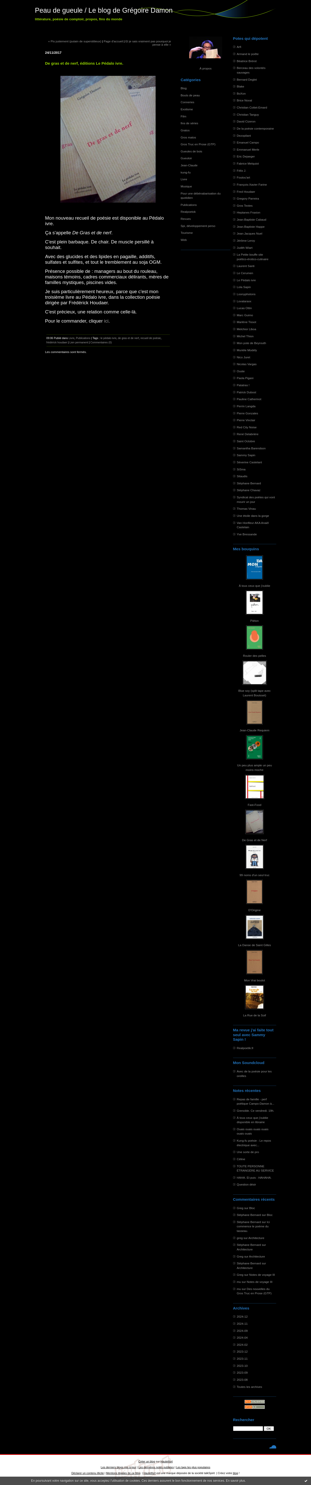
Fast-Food (254, 804)
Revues (186, 218)
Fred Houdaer (246, 191)
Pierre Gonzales (247, 413)
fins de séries (189, 123)
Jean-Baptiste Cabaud (251, 219)
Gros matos (188, 137)
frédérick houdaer (56, 342)
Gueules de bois (191, 151)
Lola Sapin (244, 287)
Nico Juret (243, 357)
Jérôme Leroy (246, 240)
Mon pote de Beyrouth (251, 343)
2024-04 (242, 1337)
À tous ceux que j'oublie (254, 585)
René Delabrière (248, 434)
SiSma (241, 469)
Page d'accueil (113, 41)
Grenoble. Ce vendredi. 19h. (255, 1110)
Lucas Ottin (244, 308)
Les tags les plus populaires (193, 1467)
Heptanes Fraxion (248, 212)
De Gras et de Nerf (254, 840)
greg (240, 1238)
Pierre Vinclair (246, 420)
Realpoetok (188, 211)
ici (106, 321)
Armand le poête (248, 54)
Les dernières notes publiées (156, 1467)
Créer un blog (146, 1461)
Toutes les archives (249, 1386)
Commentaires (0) (101, 342)
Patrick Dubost (246, 392)
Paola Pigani (245, 378)
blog (235, 1473)
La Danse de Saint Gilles (254, 945)
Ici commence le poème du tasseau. (253, 1226)
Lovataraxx (244, 301)
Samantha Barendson (251, 448)
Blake (240, 86)
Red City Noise (247, 427)
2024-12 (242, 1316)
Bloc (252, 1208)
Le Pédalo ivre (246, 280)
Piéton (254, 620)
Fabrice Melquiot (248, 163)
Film (183, 116)
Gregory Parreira (248, 198)
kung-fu (186, 172)
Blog (184, 88)
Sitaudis (242, 476)
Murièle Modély (247, 350)
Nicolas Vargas (247, 364)
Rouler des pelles (254, 655)
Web (184, 239)
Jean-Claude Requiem (254, 730)
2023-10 (242, 1365)
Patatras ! (243, 385)
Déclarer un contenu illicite (87, 1473)
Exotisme (187, 109)
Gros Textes (245, 205)
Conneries (187, 102)
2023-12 (242, 1351)
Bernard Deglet (247, 79)
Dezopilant (244, 135)
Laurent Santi (246, 266)
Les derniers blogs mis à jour (118, 1467)
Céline (241, 1159)
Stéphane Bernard (249, 483)
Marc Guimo (245, 315)
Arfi (239, 46)
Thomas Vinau (246, 508)
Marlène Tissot (246, 322)
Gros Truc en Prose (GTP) (198, 144)
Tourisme (187, 232)
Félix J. (241, 170)
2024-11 (242, 1323)
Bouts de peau (190, 95)
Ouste (241, 371)
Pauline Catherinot (249, 399)
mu (239, 1281)
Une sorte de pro (248, 1152)
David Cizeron (246, 121)
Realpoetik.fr (245, 1048)
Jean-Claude (189, 165)
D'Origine (254, 910)
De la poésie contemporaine (255, 128)
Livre (184, 179)
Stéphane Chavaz (248, 490)
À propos (205, 68)
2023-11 (242, 1358)
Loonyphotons (246, 294)
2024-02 (242, 1344)
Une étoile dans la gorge (253, 515)
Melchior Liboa (246, 329)
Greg (240, 1208)
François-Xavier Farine (252, 184)
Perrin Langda (246, 406)
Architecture (256, 1238)
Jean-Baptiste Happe (251, 226)
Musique (186, 186)
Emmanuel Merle (248, 149)
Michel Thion (245, 336)
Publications (189, 204)
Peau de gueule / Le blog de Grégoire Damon (104, 10)
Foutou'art (243, 177)
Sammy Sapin (246, 455)
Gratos (185, 130)
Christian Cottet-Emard (252, 107)
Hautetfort (166, 1461)
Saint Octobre (246, 441)
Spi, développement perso (198, 225)
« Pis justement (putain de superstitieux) (74, 41)
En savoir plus (235, 1480)
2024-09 (242, 1330)
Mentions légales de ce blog (123, 1473)
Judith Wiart (245, 247)
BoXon (241, 93)
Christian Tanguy (248, 114)
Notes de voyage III (262, 1274)
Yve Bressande (247, 534)
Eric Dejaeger (246, 156)
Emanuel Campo (248, 142)
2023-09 (242, 1372)
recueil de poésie (150, 338)
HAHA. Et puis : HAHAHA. (254, 1177)
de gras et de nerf (128, 338)
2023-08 (242, 1379)
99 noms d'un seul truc (255, 875)
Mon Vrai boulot (254, 980)
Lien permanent (78, 342)
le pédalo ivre (109, 338)
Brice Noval (244, 100)
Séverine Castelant (249, 462)
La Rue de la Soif (254, 1015)
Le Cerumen (245, 273)
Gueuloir (186, 158)
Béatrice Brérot (247, 61)
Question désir (246, 1184)
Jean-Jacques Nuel (250, 233)
